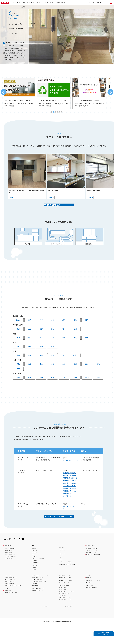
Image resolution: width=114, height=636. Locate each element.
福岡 (18, 386)
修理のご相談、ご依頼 (37, 588)
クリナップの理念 (63, 598)
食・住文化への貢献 (64, 604)
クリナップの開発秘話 (10, 567)
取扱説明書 (34, 594)
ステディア (35, 563)
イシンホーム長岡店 (69, 494)
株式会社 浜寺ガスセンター (71, 516)
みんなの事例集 (8, 563)
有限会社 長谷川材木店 (70, 486)
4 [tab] (57, 113)
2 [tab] (53, 113)
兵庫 (41, 363)
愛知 (18, 355)
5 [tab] (59, 113)
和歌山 (75, 363)
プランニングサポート (91, 557)
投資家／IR (88, 589)
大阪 (18, 363)
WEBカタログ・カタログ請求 (93, 566)
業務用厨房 (35, 573)
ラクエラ (35, 565)
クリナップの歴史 (63, 600)
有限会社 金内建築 (69, 496)
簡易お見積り (92, 559)
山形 (75, 328)
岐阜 (29, 355)
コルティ (35, 567)
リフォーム (45, 2)
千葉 (52, 346)
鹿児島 (86, 386)
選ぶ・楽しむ (22, 2)
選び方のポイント (9, 561)
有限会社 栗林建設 (69, 484)
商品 (33, 557)
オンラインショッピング (65, 589)
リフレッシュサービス (64, 586)
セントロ (35, 561)
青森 (29, 328)
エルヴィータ (63, 563)
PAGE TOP (57, 626)
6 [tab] (61, 113)
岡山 (41, 372)
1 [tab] (51, 113)
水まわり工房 (12, 602)
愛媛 (18, 377)
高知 (86, 372)
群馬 (75, 346)
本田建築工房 (67, 502)
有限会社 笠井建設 (69, 489)
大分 (63, 386)
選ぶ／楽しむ (8, 557)
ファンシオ (63, 567)
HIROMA (35, 571)
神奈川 (29, 346)
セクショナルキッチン (38, 569)
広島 (52, 372)
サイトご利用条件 (45, 617)
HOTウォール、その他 (65, 573)
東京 (18, 346)
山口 (63, 372)
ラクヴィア (35, 581)
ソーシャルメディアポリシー (57, 617)
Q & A (37, 590)
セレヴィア (35, 579)
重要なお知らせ (35, 596)
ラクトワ (62, 569)
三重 (52, 355)
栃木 (86, 346)
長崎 (41, 386)
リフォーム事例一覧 (15, 24)
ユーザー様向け (55, 2)
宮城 (52, 328)
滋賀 (52, 363)
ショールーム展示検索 (10, 594)
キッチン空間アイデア (10, 565)
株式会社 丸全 (68, 504)
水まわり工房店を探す (16, 29)
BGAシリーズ (63, 571)
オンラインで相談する (10, 590)
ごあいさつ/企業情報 (64, 596)
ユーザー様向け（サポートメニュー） (41, 586)
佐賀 (29, 386)
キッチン (111, 21)
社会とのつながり (63, 606)
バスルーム (34, 576)
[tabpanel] (21, 94)
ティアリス (62, 561)
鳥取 (18, 372)
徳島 (98, 372)
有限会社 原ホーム (69, 499)
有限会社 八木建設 (69, 491)
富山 (52, 337)
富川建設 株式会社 (69, 481)
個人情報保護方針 (69, 617)
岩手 (41, 328)
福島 (86, 328)
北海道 (18, 328)
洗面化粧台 (61, 558)
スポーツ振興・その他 (64, 608)
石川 (63, 337)
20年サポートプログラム (38, 602)
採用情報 (88, 586)
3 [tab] (55, 113)
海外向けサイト (90, 594)
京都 (29, 363)
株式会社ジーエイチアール (70, 469)
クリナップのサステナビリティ (66, 602)
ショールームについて (10, 592)
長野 (41, 337)
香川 (75, 372)
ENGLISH (91, 2)
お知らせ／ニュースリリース (93, 591)
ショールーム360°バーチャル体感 (13, 596)
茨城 (63, 346)
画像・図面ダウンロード (92, 563)
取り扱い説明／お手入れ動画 (39, 592)
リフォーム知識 (8, 569)
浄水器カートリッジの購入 (65, 591)
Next (110, 93)
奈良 (63, 363)
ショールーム (36, 2)
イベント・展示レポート (65, 610)
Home (13, 7)
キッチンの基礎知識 (9, 559)
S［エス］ (62, 565)
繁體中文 (99, 2)
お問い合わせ (38, 600)
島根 (29, 372)
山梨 (29, 337)
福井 (75, 337)
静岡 (41, 355)
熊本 (52, 386)
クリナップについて (66, 2)
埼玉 (41, 346)
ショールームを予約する (11, 588)
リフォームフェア (14, 33)
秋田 (63, 328)
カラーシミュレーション (92, 561)
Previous (4, 93)
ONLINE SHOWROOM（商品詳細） (67, 576)
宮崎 (75, 386)
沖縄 (98, 386)
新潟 (18, 337)
